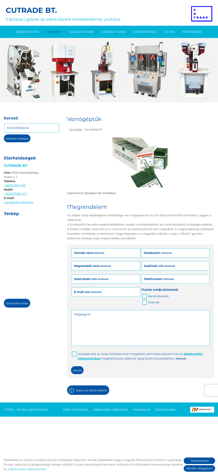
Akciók (169, 31)
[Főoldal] (201, 13)
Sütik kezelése (165, 409)
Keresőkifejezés (18, 128)
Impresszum (142, 409)
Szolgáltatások (81, 31)
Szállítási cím (159, 266)
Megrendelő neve (92, 266)
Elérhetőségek (144, 31)
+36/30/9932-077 (15, 194)
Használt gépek (113, 31)
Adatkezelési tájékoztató (110, 409)
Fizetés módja (159, 289)
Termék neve (89, 253)
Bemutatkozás (27, 31)
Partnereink (192, 31)
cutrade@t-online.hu (18, 202)
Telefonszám (159, 279)
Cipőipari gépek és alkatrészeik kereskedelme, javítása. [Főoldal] (63, 14)
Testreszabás (199, 460)
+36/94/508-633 (15, 185)
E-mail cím (88, 292)
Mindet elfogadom (199, 468)
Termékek (54, 31)
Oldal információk (75, 409)
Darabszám (158, 253)
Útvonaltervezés (17, 303)
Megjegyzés (82, 314)
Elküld (77, 370)
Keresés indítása (17, 138)
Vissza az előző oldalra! (91, 390)
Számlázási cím (91, 279)
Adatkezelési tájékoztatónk (27, 469)
